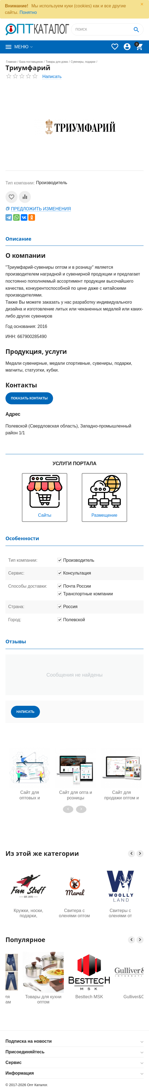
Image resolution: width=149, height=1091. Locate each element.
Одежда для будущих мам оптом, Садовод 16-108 (28, 999)
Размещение (104, 496)
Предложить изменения (41, 209)
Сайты (44, 496)
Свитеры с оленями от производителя (120, 913)
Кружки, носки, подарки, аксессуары (28, 913)
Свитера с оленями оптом (74, 913)
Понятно (28, 12)
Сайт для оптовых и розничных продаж (62, 795)
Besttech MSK (120, 996)
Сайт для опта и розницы (108, 795)
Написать (52, 76)
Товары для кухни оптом (74, 999)
